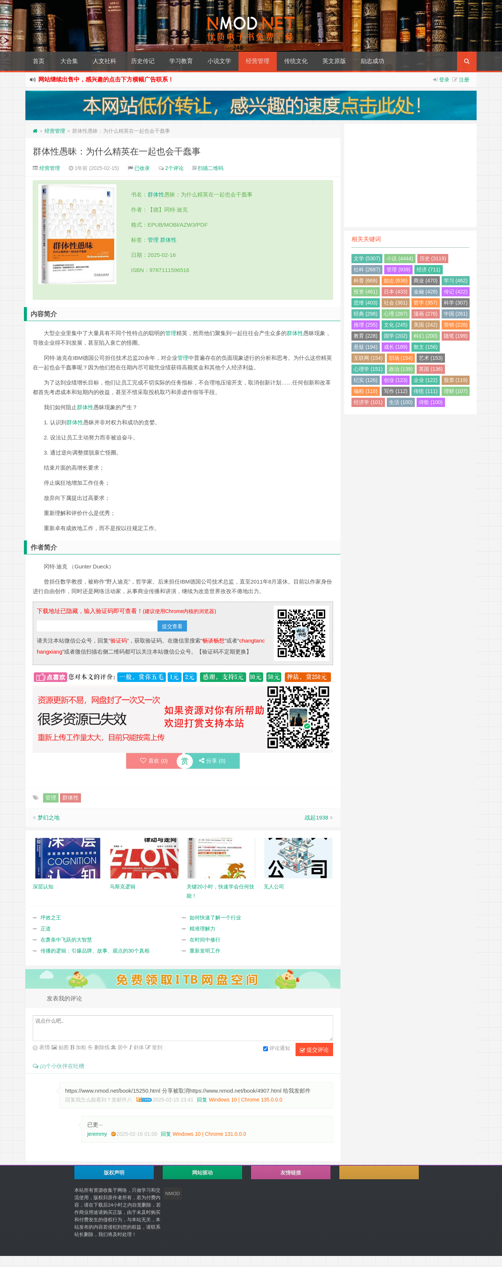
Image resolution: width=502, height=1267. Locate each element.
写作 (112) (396, 391)
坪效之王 (50, 917)
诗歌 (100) (431, 402)
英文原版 (334, 61)
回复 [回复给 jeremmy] (166, 1134)
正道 (45, 929)
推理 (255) (366, 325)
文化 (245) (396, 325)
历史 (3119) (433, 258)
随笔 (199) (456, 336)
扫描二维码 (210, 168)
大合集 (69, 61)
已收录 (142, 168)
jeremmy (97, 1134)
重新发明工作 (205, 951)
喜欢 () (153, 761)
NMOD (172, 1193)
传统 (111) (426, 391)
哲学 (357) (426, 303)
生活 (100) (401, 402)
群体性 (156, 194)
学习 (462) (456, 280)
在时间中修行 (205, 940)
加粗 (80, 1047)
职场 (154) (401, 358)
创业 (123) (396, 380)
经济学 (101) (368, 402)
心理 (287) (396, 314)
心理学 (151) (368, 369)
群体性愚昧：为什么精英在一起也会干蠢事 (117, 151)
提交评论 (314, 1050)
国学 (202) (396, 336)
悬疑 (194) (366, 347)
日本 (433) (396, 292)
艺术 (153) (431, 358)
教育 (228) (366, 336)
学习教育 (181, 61)
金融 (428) (426, 292)
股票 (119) (456, 380)
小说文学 (219, 61)
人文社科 (104, 61)
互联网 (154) (368, 358)
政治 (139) (401, 369)
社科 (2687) (367, 269)
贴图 (63, 1047)
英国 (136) (431, 369)
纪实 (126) (366, 380)
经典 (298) (366, 314)
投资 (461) (366, 292)
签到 (156, 1047)
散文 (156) (426, 347)
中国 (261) (456, 314)
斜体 (138, 1047)
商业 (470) (426, 280)
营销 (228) (456, 325)
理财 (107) (456, 391)
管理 (153, 240)
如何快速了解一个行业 (215, 917)
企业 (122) (426, 380)
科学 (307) (456, 303)
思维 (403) (366, 303)
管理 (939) (398, 269)
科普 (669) (366, 280)
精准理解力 (202, 929)
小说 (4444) (399, 258)
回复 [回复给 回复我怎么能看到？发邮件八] (202, 1100)
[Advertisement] (410, 175)
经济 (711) (429, 269)
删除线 (101, 1047)
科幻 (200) (426, 336)
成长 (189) (396, 347)
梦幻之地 (49, 817)
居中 (122, 1047)
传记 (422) (456, 292)
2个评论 (174, 168)
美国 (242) (426, 325)
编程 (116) (366, 391)
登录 (444, 80)
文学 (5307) (367, 258)
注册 (464, 80)
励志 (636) (396, 280)
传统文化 (296, 61)
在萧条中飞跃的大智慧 (66, 940)
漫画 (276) (426, 314)
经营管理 (257, 61)
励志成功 (372, 61)
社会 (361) (396, 303)
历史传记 (143, 61)
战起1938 (316, 817)
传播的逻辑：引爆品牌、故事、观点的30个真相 (94, 951)
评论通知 (276, 1048)
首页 (39, 61)
